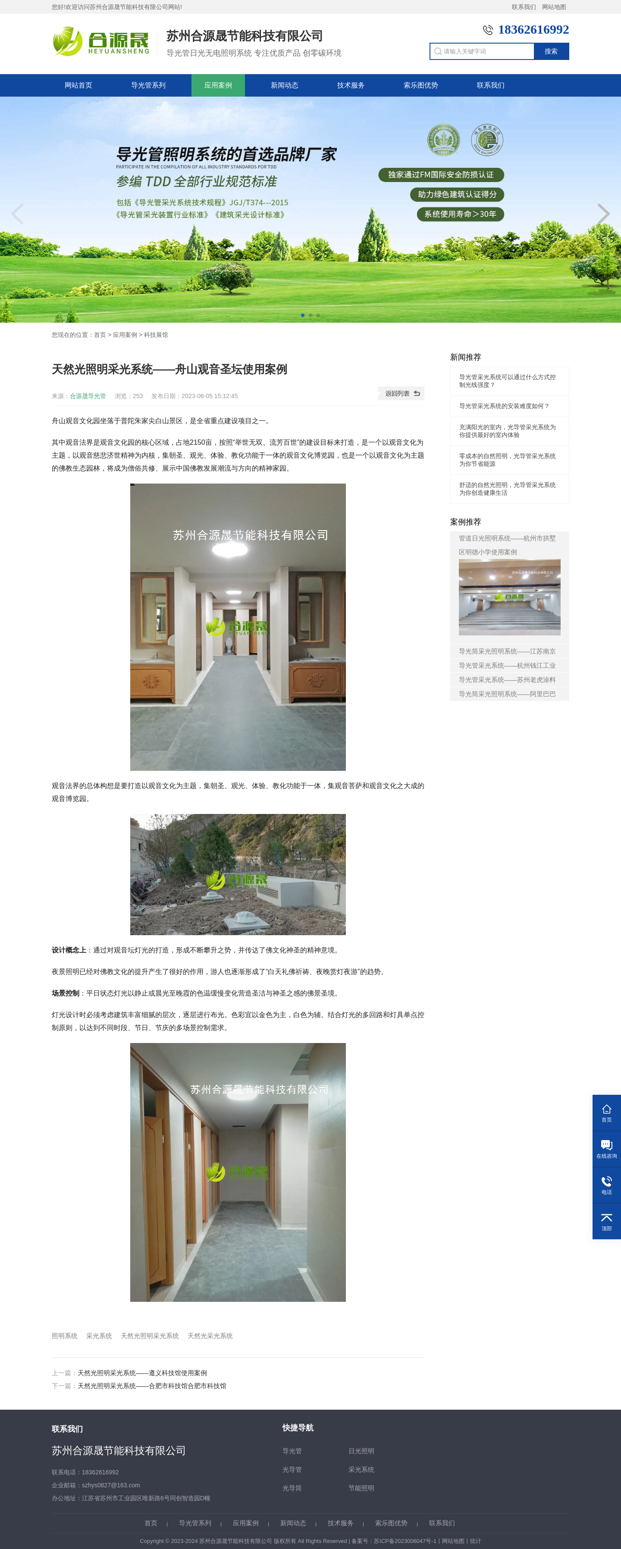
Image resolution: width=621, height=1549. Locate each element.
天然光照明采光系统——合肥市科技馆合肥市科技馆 (152, 1385)
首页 (100, 334)
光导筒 (292, 1488)
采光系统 (99, 1335)
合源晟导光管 (88, 396)
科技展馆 (156, 334)
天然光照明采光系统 (150, 1335)
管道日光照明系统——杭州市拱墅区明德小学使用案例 (510, 584)
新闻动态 (284, 85)
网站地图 (554, 6)
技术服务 (351, 85)
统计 (475, 1541)
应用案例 (218, 85)
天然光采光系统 (210, 1335)
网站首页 (78, 85)
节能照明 (361, 1488)
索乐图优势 (421, 85)
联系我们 (524, 6)
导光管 (292, 1451)
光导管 (292, 1469)
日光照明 (361, 1451)
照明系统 (65, 1335)
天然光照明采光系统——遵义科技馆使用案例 (142, 1372)
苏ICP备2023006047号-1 (405, 1541)
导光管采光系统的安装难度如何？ (504, 405)
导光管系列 (148, 85)
